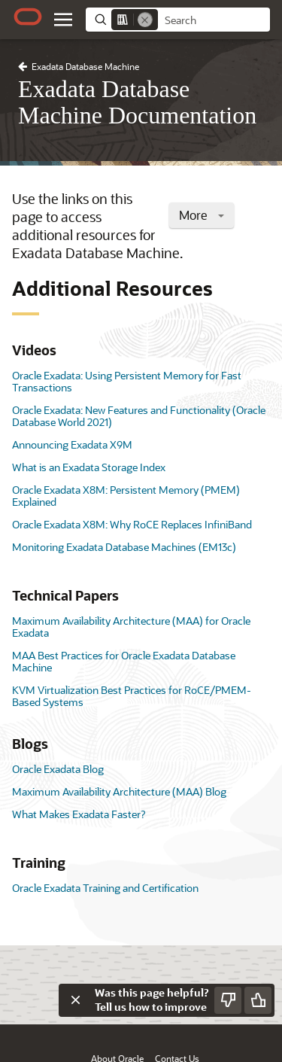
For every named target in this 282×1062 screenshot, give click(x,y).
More (201, 215)
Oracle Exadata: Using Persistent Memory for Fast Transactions (126, 381)
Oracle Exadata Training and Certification (105, 888)
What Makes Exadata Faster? (78, 814)
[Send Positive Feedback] (257, 1000)
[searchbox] (214, 20)
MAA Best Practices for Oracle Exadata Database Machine (123, 661)
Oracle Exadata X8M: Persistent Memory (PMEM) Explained (126, 495)
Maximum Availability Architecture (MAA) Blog (119, 791)
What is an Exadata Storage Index (88, 467)
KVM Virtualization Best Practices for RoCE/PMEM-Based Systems (131, 696)
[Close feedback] (75, 1000)
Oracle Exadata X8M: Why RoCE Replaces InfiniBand (132, 524)
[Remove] (145, 19)
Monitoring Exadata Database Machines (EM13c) (124, 547)
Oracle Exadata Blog (58, 769)
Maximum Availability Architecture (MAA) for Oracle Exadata (131, 626)
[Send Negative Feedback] (227, 1000)
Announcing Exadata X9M (72, 444)
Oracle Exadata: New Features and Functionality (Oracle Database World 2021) (138, 416)
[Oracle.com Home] (28, 16)
